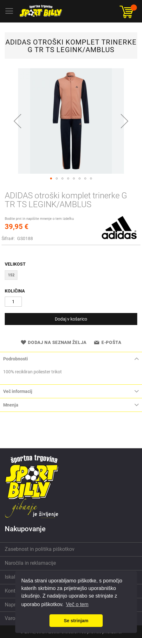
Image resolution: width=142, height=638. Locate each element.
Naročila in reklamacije (30, 563)
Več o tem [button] (77, 604)
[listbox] (71, 275)
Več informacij (17, 391)
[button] (17, 121)
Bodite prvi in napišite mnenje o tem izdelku (39, 219)
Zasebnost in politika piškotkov (39, 549)
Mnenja (10, 404)
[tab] (71, 358)
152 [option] (11, 275)
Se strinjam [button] (76, 620)
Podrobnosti (15, 358)
